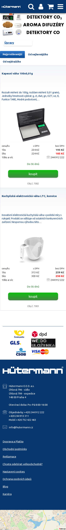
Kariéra (7, 494)
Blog (5, 486)
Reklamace (9, 456)
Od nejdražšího (12, 61)
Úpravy (9, 42)
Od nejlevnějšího (38, 54)
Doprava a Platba (13, 441)
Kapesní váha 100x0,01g (17, 73)
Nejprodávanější (12, 54)
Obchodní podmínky (15, 449)
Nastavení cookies (14, 471)
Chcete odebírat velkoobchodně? (23, 464)
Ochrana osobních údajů (17, 478)
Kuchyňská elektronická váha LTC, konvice (29, 196)
